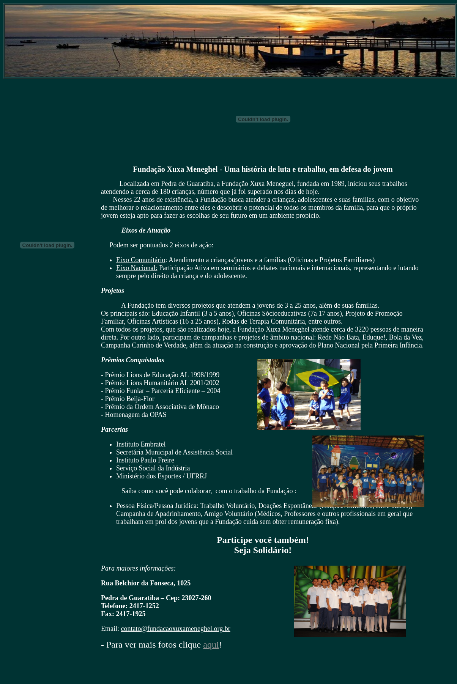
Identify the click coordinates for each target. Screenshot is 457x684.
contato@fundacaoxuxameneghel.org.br (175, 628)
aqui (211, 644)
